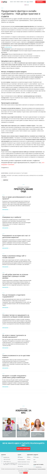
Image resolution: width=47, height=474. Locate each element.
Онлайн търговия (12, 175)
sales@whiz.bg (6, 457)
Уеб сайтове (20, 457)
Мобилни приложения (22, 461)
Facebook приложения (22, 464)
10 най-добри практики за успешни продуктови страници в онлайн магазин (15, 276)
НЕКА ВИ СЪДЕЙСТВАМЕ (23, 449)
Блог (28, 1)
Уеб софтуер (20, 466)
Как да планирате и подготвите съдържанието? (13, 296)
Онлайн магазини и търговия (18, 173)
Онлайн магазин (23, 175)
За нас (25, 1)
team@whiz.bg (38, 467)
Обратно (5, 180)
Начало (11, 1)
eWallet (34, 461)
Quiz (34, 459)
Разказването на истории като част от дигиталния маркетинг (16, 236)
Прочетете (6, 209)
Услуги (14, 1)
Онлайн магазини (21, 459)
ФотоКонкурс (36, 457)
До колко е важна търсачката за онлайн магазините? (14, 336)
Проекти (18, 1)
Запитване (41, 1)
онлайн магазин (8, 47)
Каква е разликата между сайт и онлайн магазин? (14, 256)
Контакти (31, 1)
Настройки (21, 472)
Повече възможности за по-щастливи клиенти (16, 356)
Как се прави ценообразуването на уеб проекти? (16, 198)
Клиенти (21, 1)
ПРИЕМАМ (25, 472)
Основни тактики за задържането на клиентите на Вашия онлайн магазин (16, 316)
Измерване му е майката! (11, 217)
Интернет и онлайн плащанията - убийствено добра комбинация (14, 376)
